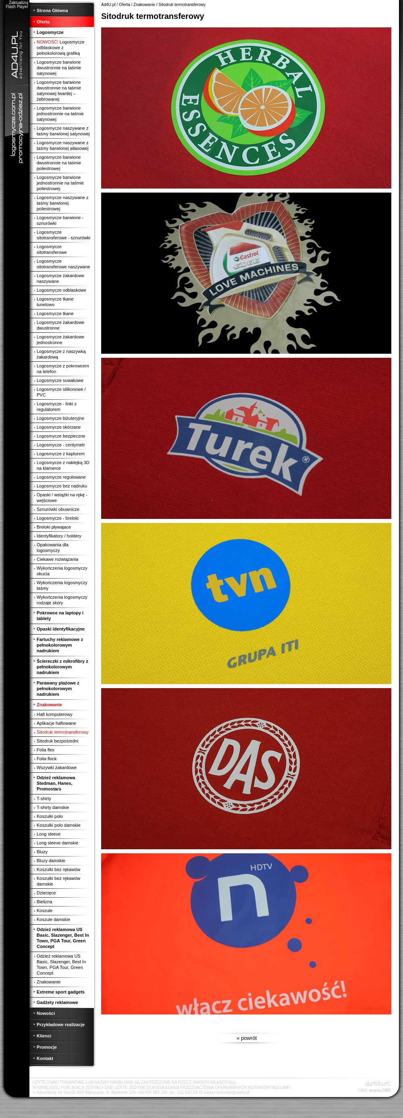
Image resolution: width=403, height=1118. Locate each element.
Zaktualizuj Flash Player (17, 4)
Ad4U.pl (108, 4)
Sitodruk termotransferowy (182, 4)
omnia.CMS (380, 1090)
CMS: (363, 1090)
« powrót (247, 1038)
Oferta (124, 4)
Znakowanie (144, 4)
